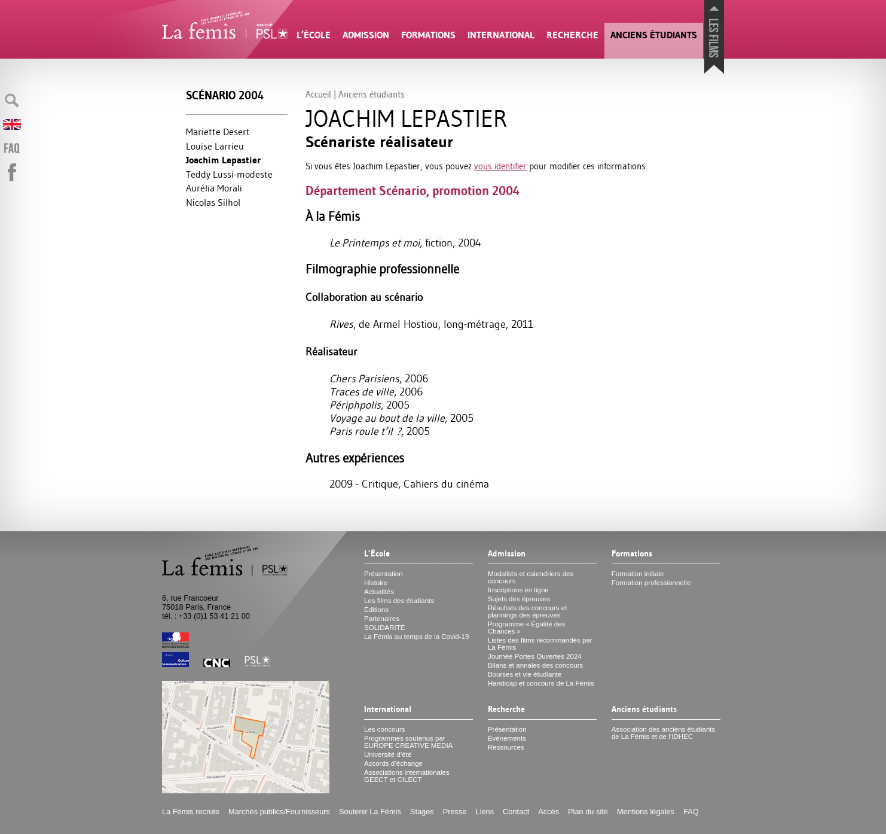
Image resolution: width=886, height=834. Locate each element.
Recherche (572, 35)
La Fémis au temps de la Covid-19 (416, 636)
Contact (516, 811)
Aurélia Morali (214, 188)
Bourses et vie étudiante (525, 674)
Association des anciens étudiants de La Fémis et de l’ (663, 733)
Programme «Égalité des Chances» (526, 627)
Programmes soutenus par (408, 742)
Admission (366, 35)
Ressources (506, 747)
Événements (507, 738)
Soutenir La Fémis (370, 811)
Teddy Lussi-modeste (229, 174)
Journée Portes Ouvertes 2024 (535, 656)
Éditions (376, 609)
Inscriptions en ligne (518, 589)
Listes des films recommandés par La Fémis (540, 644)
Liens (485, 811)
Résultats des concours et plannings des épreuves (527, 611)
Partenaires (381, 618)
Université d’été (387, 754)
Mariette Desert (218, 132)
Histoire (375, 582)
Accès (548, 811)
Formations (428, 35)
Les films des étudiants (399, 600)
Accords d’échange (393, 763)
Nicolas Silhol (213, 202)
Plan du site (588, 811)
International (501, 35)
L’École (314, 35)
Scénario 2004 (225, 95)
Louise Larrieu (215, 146)
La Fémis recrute (190, 811)
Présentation (383, 573)
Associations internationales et (407, 776)
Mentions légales (645, 811)
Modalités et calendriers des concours (530, 577)
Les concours (384, 729)
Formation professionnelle (651, 582)
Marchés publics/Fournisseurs (279, 811)
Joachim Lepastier (223, 160)
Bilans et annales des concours (535, 665)
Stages (422, 811)
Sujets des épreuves (519, 598)
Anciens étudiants (653, 35)
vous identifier (500, 166)
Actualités (379, 591)
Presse (455, 811)
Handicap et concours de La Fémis (541, 683)
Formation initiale (638, 573)
